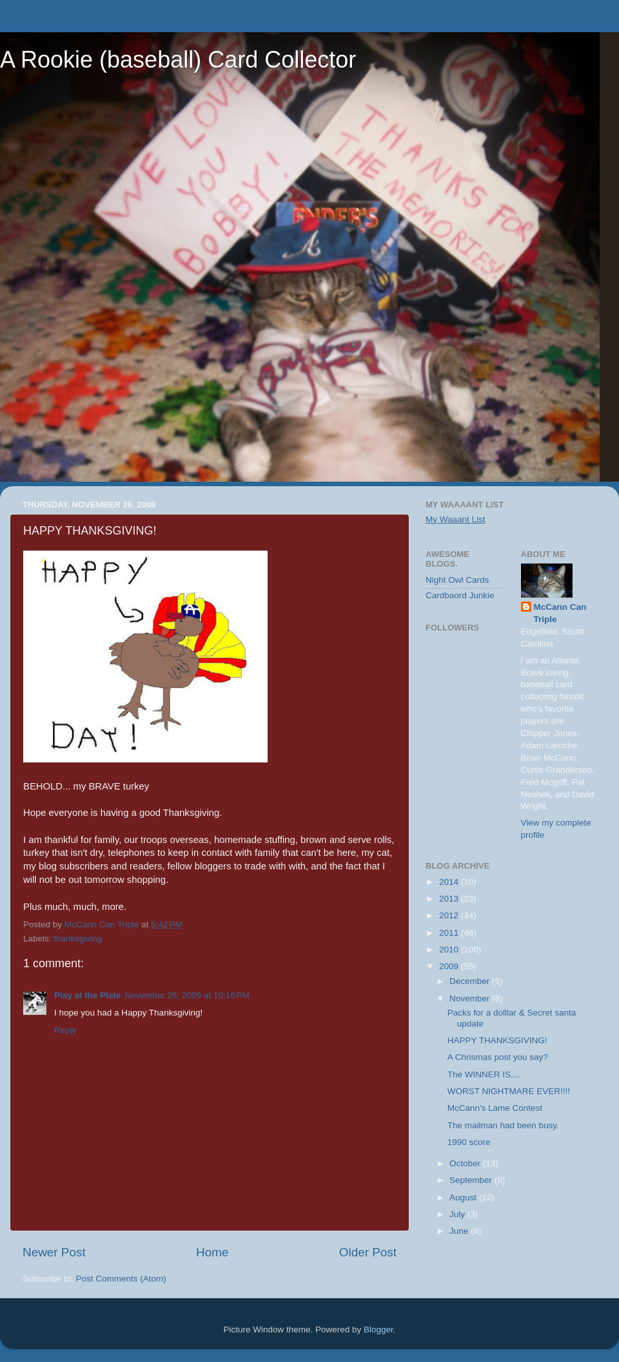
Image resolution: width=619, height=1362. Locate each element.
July (458, 1214)
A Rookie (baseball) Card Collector (178, 59)
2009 (450, 966)
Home (212, 1252)
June (460, 1231)
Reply (65, 1030)
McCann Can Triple (560, 613)
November (470, 998)
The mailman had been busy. (503, 1125)
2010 (450, 949)
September (472, 1180)
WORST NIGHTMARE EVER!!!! (508, 1091)
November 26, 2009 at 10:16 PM (187, 995)
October (466, 1163)
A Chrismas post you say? (497, 1057)
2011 (450, 933)
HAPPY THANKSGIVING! (497, 1040)
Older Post (368, 1252)
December (470, 981)
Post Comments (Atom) (121, 1278)
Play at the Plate (87, 995)
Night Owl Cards (457, 580)
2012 (450, 915)
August (464, 1197)
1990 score (469, 1142)
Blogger (378, 1329)
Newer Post (54, 1252)
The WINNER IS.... (483, 1074)
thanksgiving (78, 938)
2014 (450, 882)
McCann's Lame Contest (494, 1108)
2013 (450, 898)
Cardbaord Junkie (460, 595)
